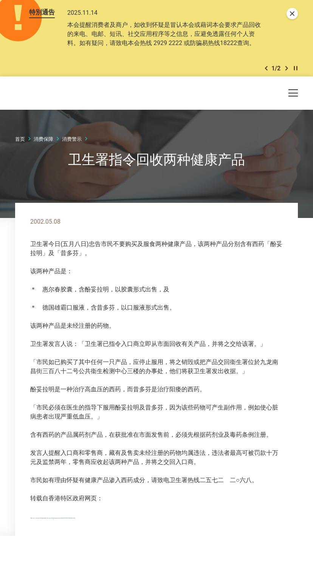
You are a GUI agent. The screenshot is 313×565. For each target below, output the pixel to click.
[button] (266, 69)
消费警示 (72, 141)
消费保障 (43, 141)
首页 (20, 141)
